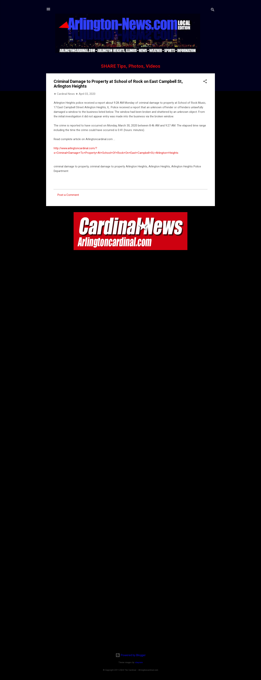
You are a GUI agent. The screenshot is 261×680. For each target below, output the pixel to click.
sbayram (139, 662)
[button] (205, 82)
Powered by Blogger (131, 655)
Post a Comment (68, 195)
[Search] (212, 10)
